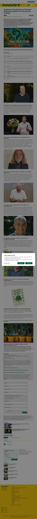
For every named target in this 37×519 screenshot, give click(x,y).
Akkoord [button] (29, 263)
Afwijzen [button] (21, 263)
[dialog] (18, 259)
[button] (6, 263)
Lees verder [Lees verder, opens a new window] (16, 260)
